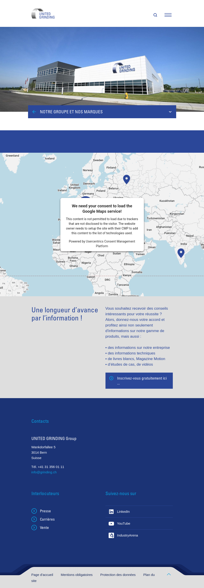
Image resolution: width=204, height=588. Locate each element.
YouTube (123, 523)
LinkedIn (123, 511)
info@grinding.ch (44, 472)
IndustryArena (127, 535)
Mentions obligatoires (77, 575)
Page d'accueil (42, 575)
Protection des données (118, 575)
